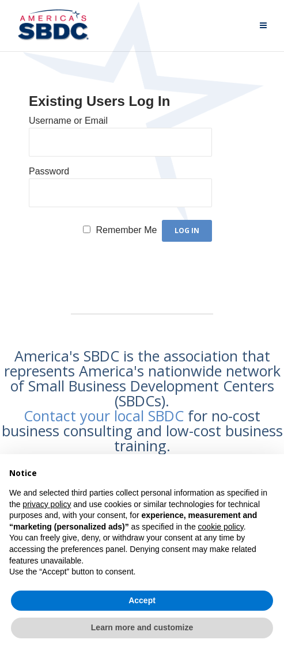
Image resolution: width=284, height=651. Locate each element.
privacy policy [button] (46, 504)
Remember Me (126, 230)
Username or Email (68, 120)
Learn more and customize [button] (142, 627)
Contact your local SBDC (104, 415)
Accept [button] (142, 600)
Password (49, 171)
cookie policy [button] (221, 526)
